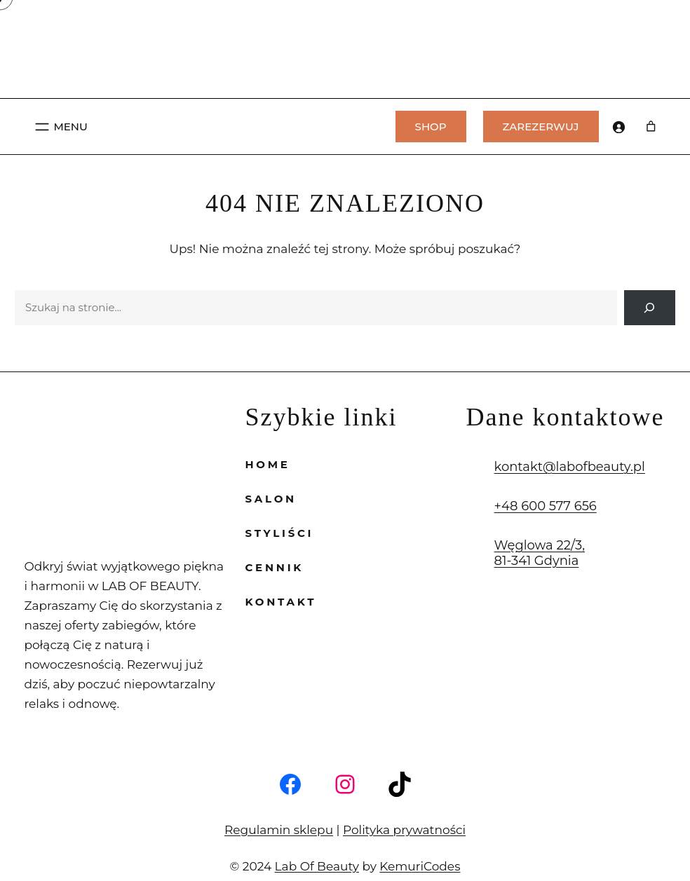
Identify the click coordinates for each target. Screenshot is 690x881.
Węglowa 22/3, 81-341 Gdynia (532, 553)
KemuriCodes (409, 846)
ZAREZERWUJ (541, 126)
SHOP (431, 126)
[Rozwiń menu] (59, 127)
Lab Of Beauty (322, 846)
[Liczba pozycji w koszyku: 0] (652, 127)
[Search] (649, 308)
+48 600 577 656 (537, 506)
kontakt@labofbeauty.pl (555, 467)
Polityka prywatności (392, 810)
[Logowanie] (618, 127)
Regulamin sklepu (290, 810)
